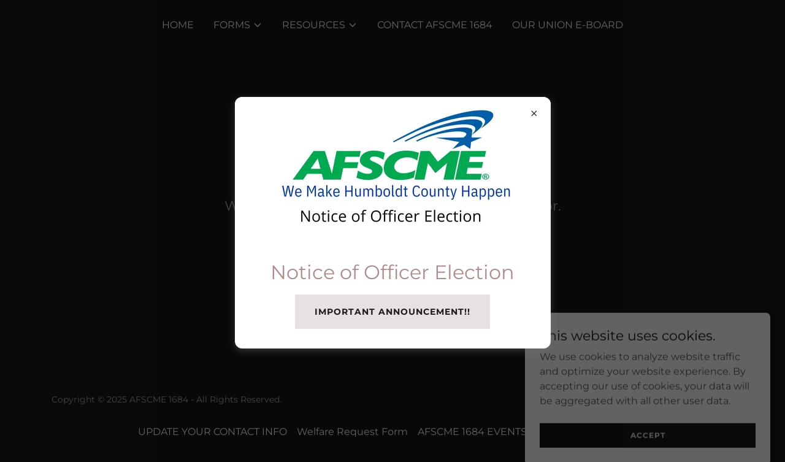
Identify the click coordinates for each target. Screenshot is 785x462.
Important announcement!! (392, 311)
